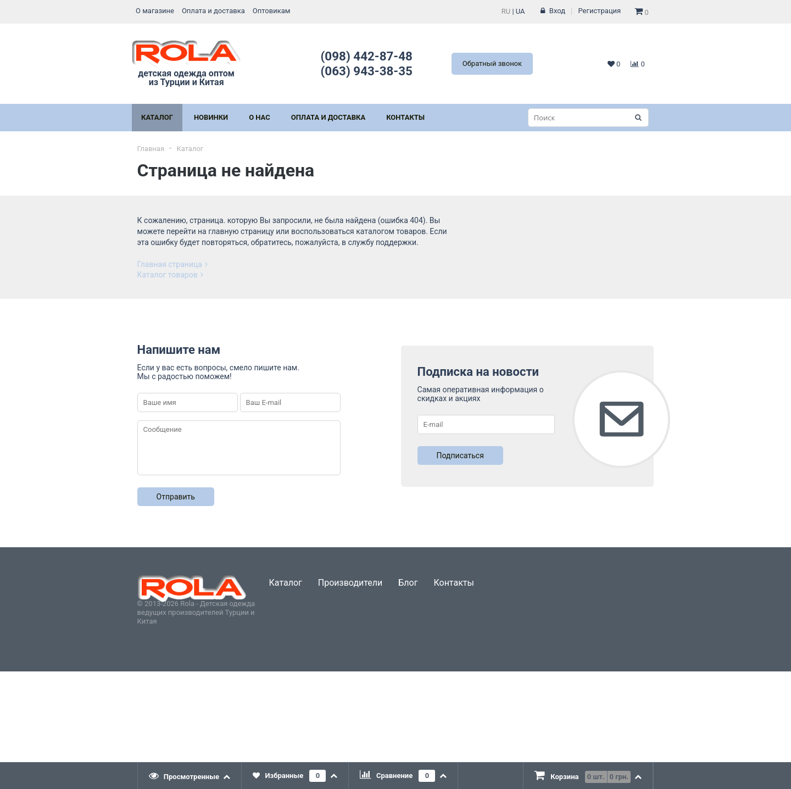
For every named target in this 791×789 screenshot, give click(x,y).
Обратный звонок (492, 63)
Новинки (211, 117)
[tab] (190, 776)
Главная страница (172, 264)
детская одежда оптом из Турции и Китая (186, 63)
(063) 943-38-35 (367, 71)
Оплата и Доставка (328, 117)
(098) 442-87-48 (367, 56)
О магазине (155, 11)
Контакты (405, 117)
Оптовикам (272, 11)
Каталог (157, 117)
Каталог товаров (170, 274)
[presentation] (190, 776)
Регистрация (599, 11)
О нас (259, 117)
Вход (557, 11)
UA (520, 11)
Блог (407, 582)
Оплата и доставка (213, 11)
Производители (350, 582)
